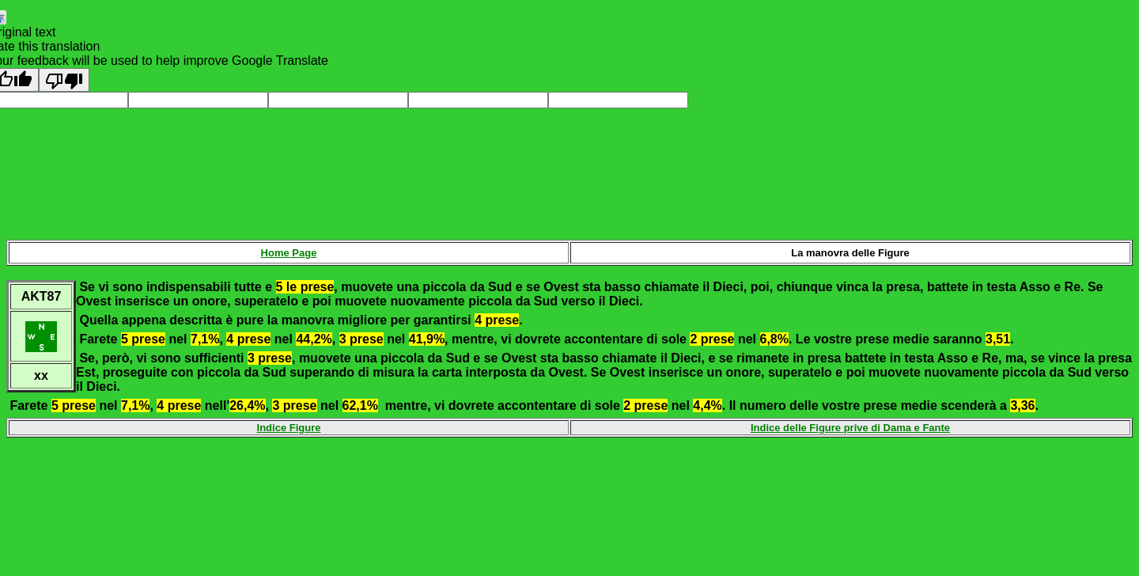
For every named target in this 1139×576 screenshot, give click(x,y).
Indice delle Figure (797, 428)
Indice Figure (289, 428)
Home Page (289, 253)
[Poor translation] (64, 80)
